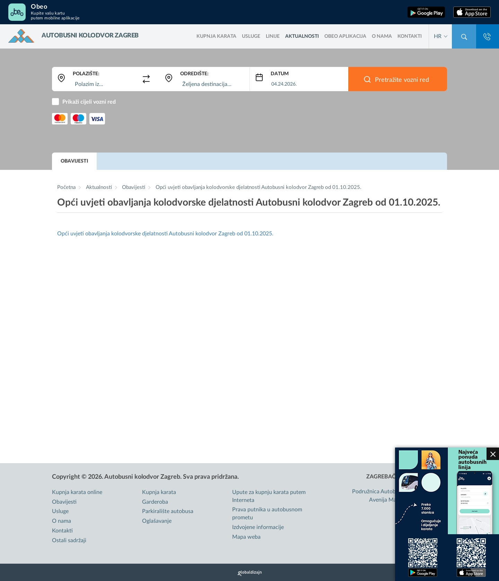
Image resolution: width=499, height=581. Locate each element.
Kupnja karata (159, 492)
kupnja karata (216, 36)
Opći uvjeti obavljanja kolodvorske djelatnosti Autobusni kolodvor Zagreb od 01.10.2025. (258, 187)
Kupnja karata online (77, 492)
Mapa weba (246, 537)
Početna (66, 187)
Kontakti (409, 36)
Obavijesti (74, 161)
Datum (280, 73)
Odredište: (194, 73)
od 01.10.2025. (254, 233)
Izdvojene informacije (258, 527)
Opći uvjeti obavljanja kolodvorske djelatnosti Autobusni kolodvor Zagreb (146, 233)
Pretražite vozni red (402, 80)
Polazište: (86, 73)
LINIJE (273, 36)
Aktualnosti (302, 36)
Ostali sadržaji (69, 540)
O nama (382, 36)
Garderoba (155, 502)
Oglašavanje (157, 521)
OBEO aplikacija (345, 36)
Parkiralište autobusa (167, 511)
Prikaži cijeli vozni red (89, 102)
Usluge (251, 36)
